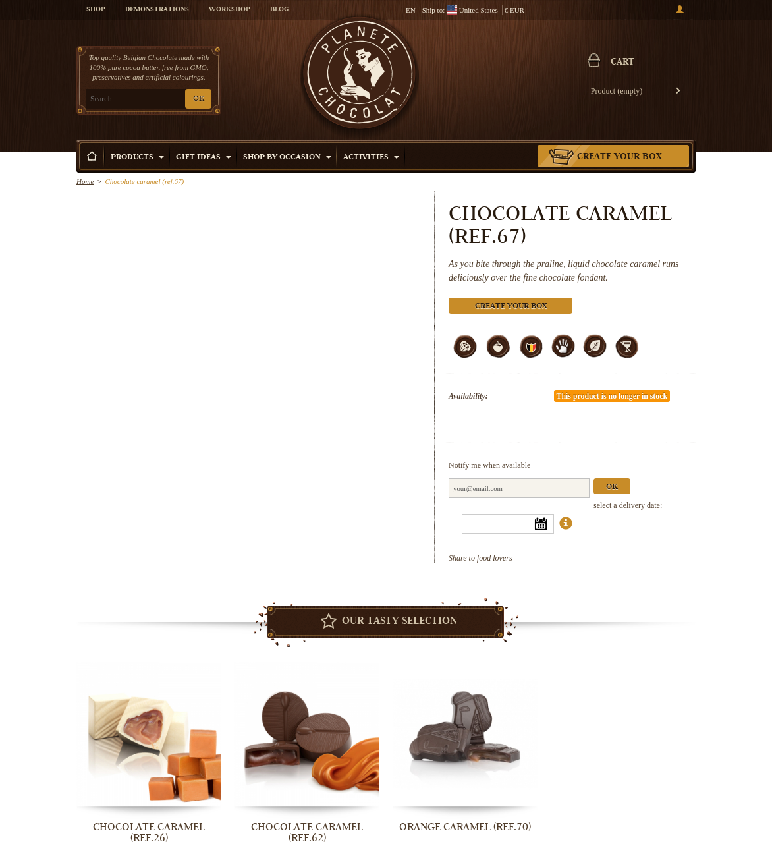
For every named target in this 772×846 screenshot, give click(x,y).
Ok (612, 487)
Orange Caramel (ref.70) (465, 827)
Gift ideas (203, 158)
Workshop (229, 10)
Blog (279, 10)
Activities (371, 158)
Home (85, 181)
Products (137, 158)
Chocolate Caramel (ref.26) (149, 832)
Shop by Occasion (287, 158)
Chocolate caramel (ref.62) (307, 832)
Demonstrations (157, 10)
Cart (622, 62)
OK (198, 99)
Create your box (619, 157)
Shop (95, 10)
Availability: (468, 396)
